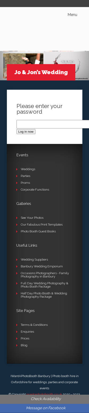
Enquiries (27, 331)
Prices (25, 338)
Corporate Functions (35, 189)
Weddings (28, 169)
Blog (24, 345)
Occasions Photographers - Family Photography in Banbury (45, 274)
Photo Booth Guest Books (38, 231)
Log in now (26, 131)
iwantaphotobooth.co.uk (44, 394)
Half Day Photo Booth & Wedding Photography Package (44, 295)
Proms (25, 183)
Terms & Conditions (34, 325)
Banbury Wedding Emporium (42, 266)
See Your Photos (32, 218)
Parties (25, 176)
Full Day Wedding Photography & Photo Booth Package (44, 285)
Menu (72, 15)
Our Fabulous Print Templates (42, 224)
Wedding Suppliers (34, 259)
